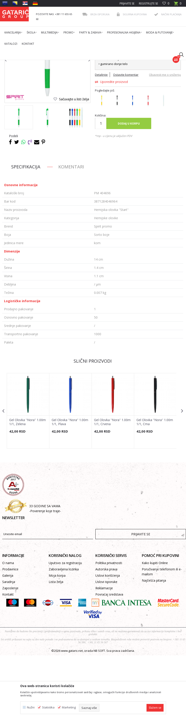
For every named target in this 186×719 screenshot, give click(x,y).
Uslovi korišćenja (107, 639)
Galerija (7, 639)
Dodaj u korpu (129, 186)
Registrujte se (148, 3)
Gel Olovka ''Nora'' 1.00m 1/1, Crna (154, 485)
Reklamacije (104, 652)
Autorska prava (106, 633)
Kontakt (8, 658)
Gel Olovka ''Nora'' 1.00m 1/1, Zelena (27, 485)
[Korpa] (178, 5)
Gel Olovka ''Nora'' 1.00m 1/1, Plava (70, 485)
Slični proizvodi (92, 424)
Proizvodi (46, 63)
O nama (8, 626)
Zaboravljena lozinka (64, 633)
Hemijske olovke (102, 63)
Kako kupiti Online (155, 626)
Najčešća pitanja (154, 644)
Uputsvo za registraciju (65, 626)
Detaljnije (101, 138)
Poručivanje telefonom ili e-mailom (162, 635)
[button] (179, 54)
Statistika (48, 707)
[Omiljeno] (165, 3)
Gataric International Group (19, 63)
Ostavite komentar (125, 138)
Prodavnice (10, 633)
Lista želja (56, 645)
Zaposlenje (10, 652)
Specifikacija (25, 230)
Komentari (71, 230)
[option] (18, 180)
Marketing (69, 707)
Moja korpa (57, 639)
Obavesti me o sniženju (164, 138)
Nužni (31, 707)
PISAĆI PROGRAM (78, 63)
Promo (60, 63)
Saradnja (8, 645)
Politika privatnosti (108, 626)
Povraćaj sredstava (109, 658)
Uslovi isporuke (106, 645)
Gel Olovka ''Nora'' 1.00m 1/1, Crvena (112, 485)
